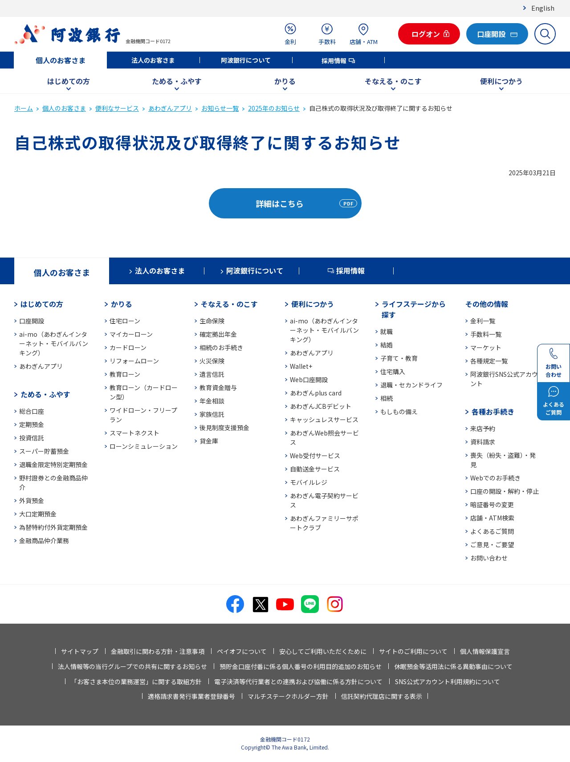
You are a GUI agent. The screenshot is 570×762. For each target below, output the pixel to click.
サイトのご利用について (413, 651)
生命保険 (212, 320)
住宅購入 (392, 371)
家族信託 (212, 414)
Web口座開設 (309, 379)
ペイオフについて (242, 651)
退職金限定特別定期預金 (53, 464)
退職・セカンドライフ (411, 384)
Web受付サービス (315, 455)
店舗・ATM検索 (492, 517)
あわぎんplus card (316, 392)
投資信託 (31, 437)
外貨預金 (31, 500)
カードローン (128, 347)
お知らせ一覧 (220, 108)
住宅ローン (125, 320)
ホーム (23, 108)
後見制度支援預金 (224, 427)
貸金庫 (209, 440)
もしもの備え (399, 411)
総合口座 (31, 411)
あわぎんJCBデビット (320, 406)
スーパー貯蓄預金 (44, 451)
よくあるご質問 (492, 531)
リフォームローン (134, 360)
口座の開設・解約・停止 (504, 491)
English (542, 7)
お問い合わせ (489, 557)
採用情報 (334, 60)
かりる (285, 81)
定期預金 (31, 424)
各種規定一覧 (489, 360)
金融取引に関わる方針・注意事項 (157, 651)
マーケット (485, 347)
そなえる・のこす (393, 81)
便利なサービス (117, 108)
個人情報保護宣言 (485, 651)
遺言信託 (212, 374)
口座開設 (31, 320)
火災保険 (212, 360)
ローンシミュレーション (144, 446)
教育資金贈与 (218, 387)
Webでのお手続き (495, 477)
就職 (386, 331)
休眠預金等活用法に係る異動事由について (453, 666)
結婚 (386, 344)
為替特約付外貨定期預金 (53, 527)
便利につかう (501, 81)
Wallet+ (301, 366)
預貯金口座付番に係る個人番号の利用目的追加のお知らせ (301, 666)
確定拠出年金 (218, 334)
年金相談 (212, 400)
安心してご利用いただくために (322, 651)
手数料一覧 (485, 334)
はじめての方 (68, 81)
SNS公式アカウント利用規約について (447, 681)
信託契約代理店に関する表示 (381, 696)
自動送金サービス (315, 468)
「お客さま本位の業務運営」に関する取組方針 (136, 681)
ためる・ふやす (177, 81)
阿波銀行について (246, 60)
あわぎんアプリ (170, 108)
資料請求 (482, 441)
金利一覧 (482, 320)
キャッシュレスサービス (324, 419)
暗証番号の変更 (492, 504)
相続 (386, 398)
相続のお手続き (221, 347)
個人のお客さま (61, 60)
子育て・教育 (399, 358)
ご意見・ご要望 (492, 544)
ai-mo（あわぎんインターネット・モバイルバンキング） (53, 343)
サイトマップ (79, 651)
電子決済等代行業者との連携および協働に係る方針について (298, 681)
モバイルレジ (308, 482)
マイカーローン (131, 334)
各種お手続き (493, 411)
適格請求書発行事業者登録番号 (191, 696)
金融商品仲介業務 (44, 540)
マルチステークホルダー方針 (288, 696)
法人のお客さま (153, 60)
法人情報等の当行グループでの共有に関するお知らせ (132, 666)
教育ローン (125, 374)
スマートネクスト (134, 432)
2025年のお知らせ (274, 108)
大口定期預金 (38, 513)
